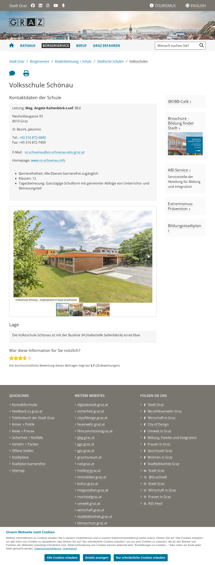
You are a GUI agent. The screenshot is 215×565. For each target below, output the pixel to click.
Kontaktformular (25, 404)
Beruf (81, 45)
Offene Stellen (23, 450)
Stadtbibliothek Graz (163, 463)
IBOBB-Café (179, 101)
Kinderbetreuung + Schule (73, 61)
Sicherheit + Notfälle (27, 437)
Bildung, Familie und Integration (172, 437)
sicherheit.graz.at (90, 411)
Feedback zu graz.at (27, 411)
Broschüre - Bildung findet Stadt (181, 123)
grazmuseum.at (89, 457)
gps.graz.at (85, 450)
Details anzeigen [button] (96, 557)
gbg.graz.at (86, 437)
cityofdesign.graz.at (92, 417)
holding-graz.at (89, 470)
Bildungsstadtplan (185, 227)
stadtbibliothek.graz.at (94, 516)
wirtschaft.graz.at (90, 510)
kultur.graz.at (87, 483)
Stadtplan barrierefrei (28, 463)
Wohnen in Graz (160, 457)
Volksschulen (138, 61)
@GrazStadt (158, 477)
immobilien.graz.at (91, 477)
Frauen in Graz (159, 444)
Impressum (70, 548)
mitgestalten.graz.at (92, 490)
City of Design (158, 424)
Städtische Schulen (110, 61)
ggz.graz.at (85, 444)
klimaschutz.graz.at (92, 523)
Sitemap (18, 470)
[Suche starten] (201, 45)
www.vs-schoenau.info (48, 160)
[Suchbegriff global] (177, 45)
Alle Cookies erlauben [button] (62, 557)
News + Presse (23, 431)
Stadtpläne (20, 457)
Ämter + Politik (23, 424)
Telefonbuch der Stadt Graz (33, 417)
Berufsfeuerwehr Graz (165, 411)
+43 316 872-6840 (32, 137)
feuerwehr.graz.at (91, 424)
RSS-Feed (155, 503)
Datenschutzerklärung (48, 548)
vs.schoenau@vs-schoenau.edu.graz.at (55, 152)
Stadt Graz (18, 5)
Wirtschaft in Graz (161, 417)
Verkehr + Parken (25, 444)
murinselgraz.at (89, 496)
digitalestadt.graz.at (92, 404)
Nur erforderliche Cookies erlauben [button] (140, 557)
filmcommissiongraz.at (95, 431)
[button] (198, 5)
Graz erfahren (106, 45)
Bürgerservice (56, 45)
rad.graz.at (85, 463)
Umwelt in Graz (159, 431)
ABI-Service (179, 170)
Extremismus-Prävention (180, 206)
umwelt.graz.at (88, 503)
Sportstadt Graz (160, 450)
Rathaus (27, 45)
